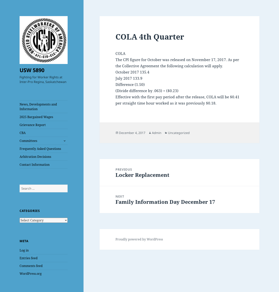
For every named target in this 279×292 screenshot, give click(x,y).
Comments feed (31, 266)
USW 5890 (32, 70)
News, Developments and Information (38, 106)
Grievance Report (33, 125)
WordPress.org (31, 273)
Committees (28, 141)
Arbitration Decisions (35, 157)
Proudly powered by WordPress (139, 239)
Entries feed (29, 258)
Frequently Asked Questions (40, 149)
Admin (156, 133)
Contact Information (35, 164)
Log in (24, 250)
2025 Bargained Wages (36, 117)
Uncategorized (179, 133)
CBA (23, 133)
